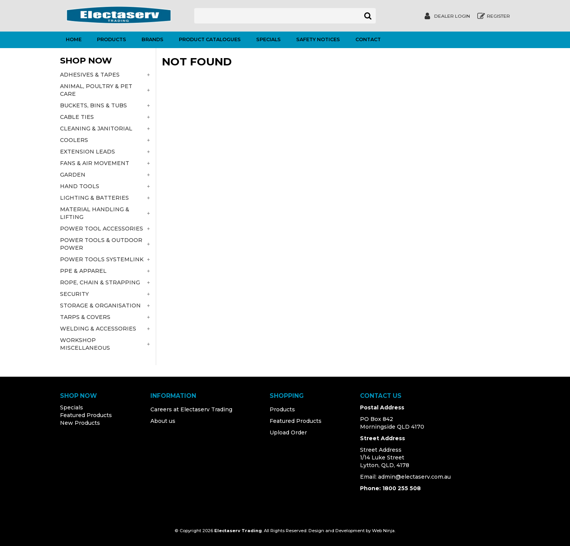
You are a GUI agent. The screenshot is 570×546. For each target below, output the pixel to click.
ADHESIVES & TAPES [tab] (90, 74)
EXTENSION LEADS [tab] (87, 151)
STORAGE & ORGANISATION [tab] (100, 305)
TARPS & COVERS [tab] (85, 317)
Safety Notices (318, 39)
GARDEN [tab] (72, 174)
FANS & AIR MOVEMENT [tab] (94, 163)
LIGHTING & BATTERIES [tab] (94, 197)
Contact (368, 39)
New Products (80, 422)
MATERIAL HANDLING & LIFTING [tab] (94, 213)
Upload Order (288, 432)
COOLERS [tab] (74, 140)
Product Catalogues (210, 39)
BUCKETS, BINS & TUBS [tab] (93, 105)
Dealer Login (452, 16)
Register (498, 16)
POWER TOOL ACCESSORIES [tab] (101, 228)
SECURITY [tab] (74, 294)
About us (162, 420)
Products (111, 39)
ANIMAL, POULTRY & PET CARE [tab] (96, 90)
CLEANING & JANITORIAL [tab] (96, 128)
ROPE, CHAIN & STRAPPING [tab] (100, 282)
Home (74, 39)
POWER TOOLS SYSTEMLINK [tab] (101, 259)
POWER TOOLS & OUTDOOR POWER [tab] (101, 244)
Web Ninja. (383, 530)
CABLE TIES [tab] (77, 117)
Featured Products (86, 415)
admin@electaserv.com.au (414, 476)
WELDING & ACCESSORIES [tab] (98, 328)
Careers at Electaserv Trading (191, 409)
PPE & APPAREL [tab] (83, 270)
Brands (152, 39)
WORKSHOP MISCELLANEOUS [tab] (85, 344)
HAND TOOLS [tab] (79, 186)
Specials (268, 39)
